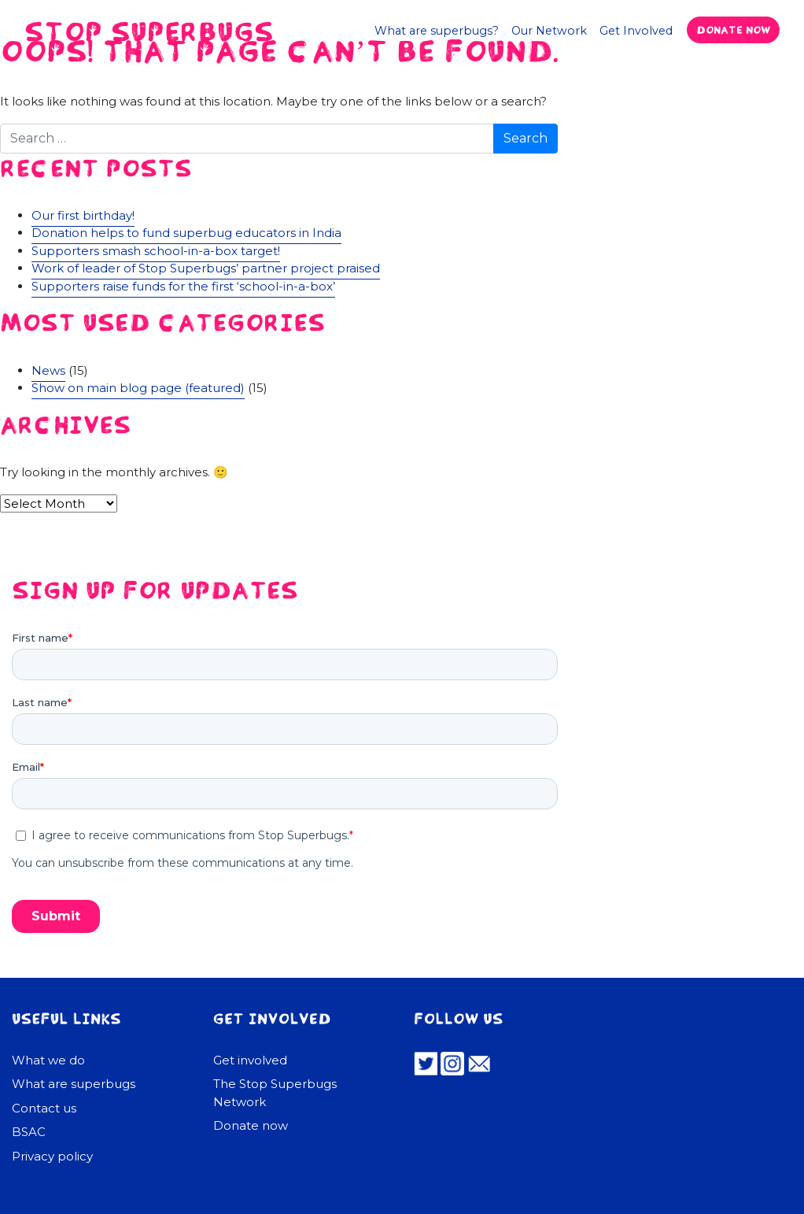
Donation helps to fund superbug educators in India (186, 232)
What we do (48, 1060)
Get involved (250, 1060)
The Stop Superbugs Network (275, 1092)
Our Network (549, 31)
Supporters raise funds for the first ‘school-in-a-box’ (183, 286)
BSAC (29, 1131)
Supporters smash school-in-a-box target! (155, 250)
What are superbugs (73, 1083)
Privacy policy (52, 1156)
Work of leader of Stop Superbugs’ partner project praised (205, 268)
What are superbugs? (436, 31)
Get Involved (636, 31)
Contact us (44, 1108)
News (48, 370)
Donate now (733, 29)
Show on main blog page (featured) (138, 387)
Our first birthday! (83, 215)
